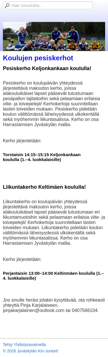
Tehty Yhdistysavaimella (24, 344)
